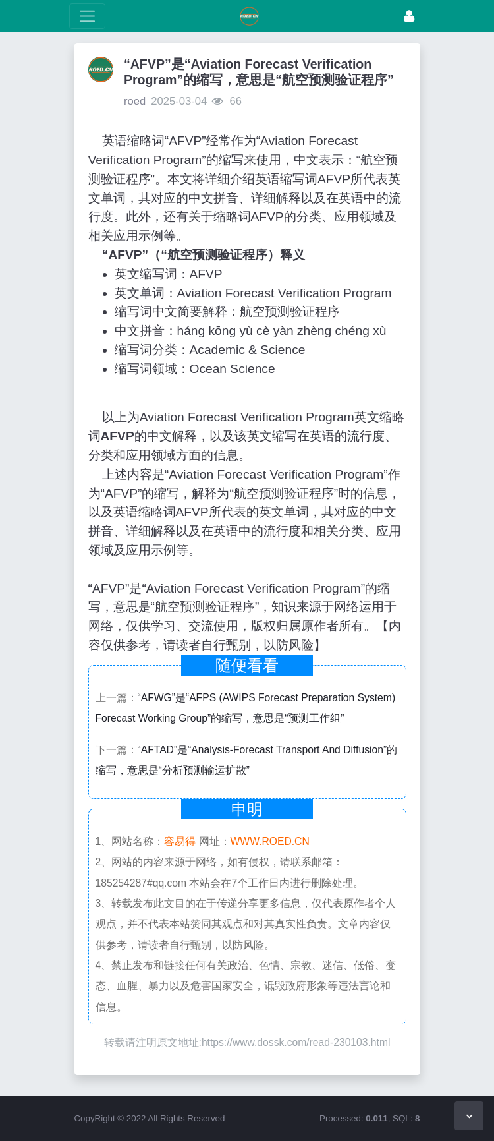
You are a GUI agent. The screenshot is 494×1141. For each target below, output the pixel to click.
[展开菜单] (87, 16)
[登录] (409, 16)
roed (135, 101)
